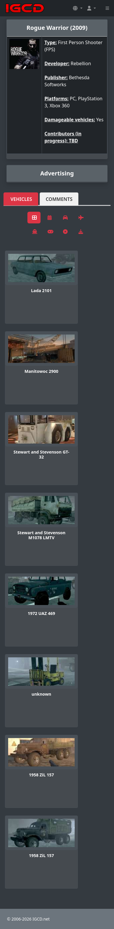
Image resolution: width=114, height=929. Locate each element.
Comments (59, 199)
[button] (78, 8)
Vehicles (21, 199)
